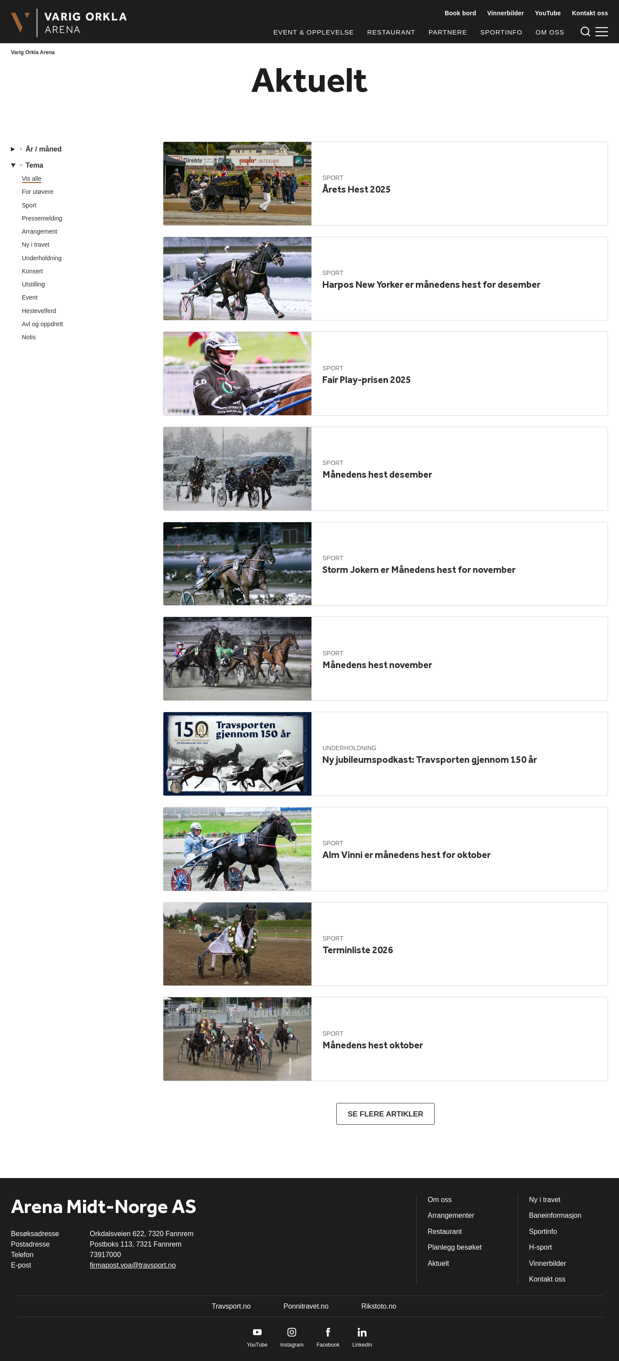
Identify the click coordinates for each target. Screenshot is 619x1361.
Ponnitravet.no (306, 1306)
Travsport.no (231, 1306)
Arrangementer (451, 1215)
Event (30, 297)
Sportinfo (501, 32)
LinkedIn (362, 1345)
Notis (29, 337)
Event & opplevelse (313, 32)
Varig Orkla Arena (33, 52)
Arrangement (39, 231)
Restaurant (391, 32)
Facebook (327, 1345)
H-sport (540, 1247)
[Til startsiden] (69, 23)
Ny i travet (35, 244)
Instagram (292, 1345)
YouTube (548, 13)
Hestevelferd (39, 310)
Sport (29, 205)
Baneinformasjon (555, 1215)
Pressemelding (42, 218)
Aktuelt (438, 1263)
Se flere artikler (385, 1114)
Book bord (460, 13)
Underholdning (42, 258)
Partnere (448, 32)
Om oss (550, 32)
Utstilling (33, 284)
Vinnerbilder (505, 13)
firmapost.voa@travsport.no (133, 1265)
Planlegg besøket (455, 1247)
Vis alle (31, 178)
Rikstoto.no (378, 1306)
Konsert (32, 271)
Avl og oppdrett (42, 323)
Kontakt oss (590, 13)
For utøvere (37, 191)
